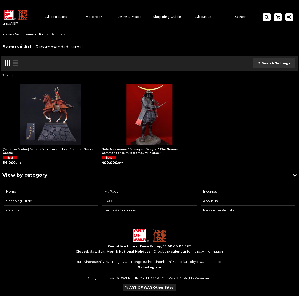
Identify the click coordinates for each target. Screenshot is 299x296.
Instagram (152, 267)
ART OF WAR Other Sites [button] (149, 287)
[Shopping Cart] (278, 17)
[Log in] (289, 17)
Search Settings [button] (274, 63)
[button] (166, 17)
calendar (178, 251)
